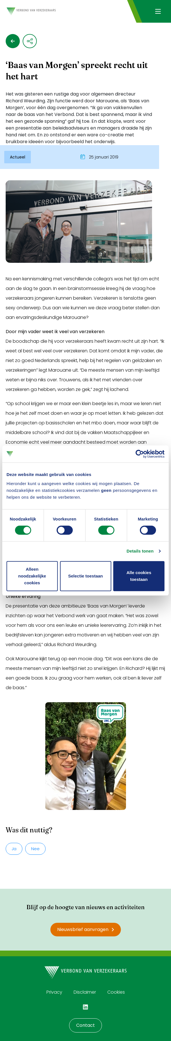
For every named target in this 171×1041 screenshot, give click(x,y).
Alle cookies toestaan (139, 576)
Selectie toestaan (85, 576)
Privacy (54, 992)
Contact (85, 1025)
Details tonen (140, 551)
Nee (35, 849)
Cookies (116, 992)
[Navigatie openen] (158, 11)
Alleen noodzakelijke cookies (32, 576)
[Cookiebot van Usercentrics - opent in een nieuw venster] (139, 454)
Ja (14, 849)
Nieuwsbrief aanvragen (85, 929)
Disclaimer (85, 992)
